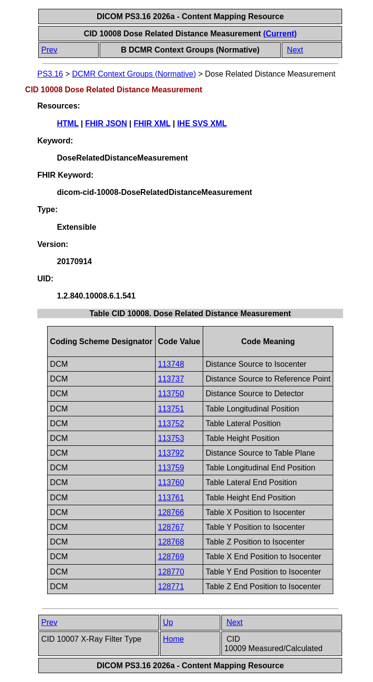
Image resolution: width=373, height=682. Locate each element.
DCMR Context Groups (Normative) (134, 74)
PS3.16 (50, 74)
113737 (171, 379)
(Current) (279, 33)
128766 (171, 512)
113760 (171, 482)
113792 (171, 453)
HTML (68, 123)
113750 (171, 393)
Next (295, 50)
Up (168, 622)
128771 (171, 586)
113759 (171, 468)
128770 (171, 572)
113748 (171, 364)
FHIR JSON (106, 123)
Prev (49, 50)
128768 (171, 542)
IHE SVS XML (202, 123)
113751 (171, 409)
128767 (171, 527)
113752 (171, 423)
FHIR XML (151, 123)
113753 (171, 438)
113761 (171, 497)
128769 (171, 556)
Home (173, 639)
